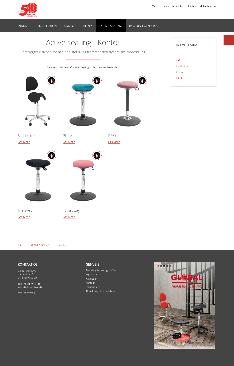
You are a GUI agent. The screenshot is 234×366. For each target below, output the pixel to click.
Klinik (179, 78)
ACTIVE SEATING (110, 26)
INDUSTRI (24, 26)
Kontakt (192, 6)
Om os (165, 6)
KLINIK (88, 26)
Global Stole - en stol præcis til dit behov (27, 10)
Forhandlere (178, 6)
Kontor (180, 72)
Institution (182, 66)
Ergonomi (91, 274)
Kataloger (91, 278)
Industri (180, 60)
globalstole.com (208, 6)
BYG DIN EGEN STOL (143, 26)
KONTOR (70, 26)
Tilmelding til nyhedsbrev (101, 291)
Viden (155, 6)
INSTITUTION (47, 26)
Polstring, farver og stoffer (101, 270)
